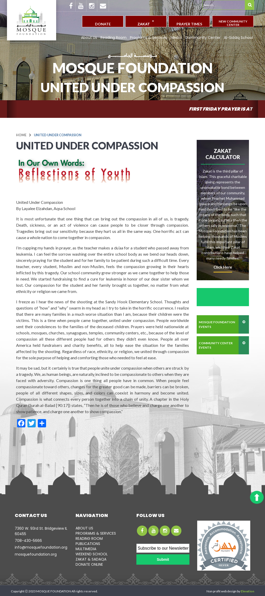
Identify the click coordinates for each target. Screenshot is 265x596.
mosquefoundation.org (36, 554)
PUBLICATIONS (88, 543)
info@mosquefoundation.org (41, 547)
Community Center (202, 37)
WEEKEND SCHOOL (92, 554)
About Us (89, 37)
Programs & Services (148, 37)
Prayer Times (189, 24)
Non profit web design (222, 591)
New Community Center (233, 23)
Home (21, 135)
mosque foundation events (217, 324)
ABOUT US (84, 528)
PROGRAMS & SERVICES (96, 533)
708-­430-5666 (28, 540)
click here (223, 267)
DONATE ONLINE (89, 564)
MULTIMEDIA (86, 548)
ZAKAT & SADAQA (91, 559)
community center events (216, 345)
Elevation (247, 591)
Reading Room (113, 37)
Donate (103, 24)
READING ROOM (89, 538)
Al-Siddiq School (238, 37)
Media (176, 37)
